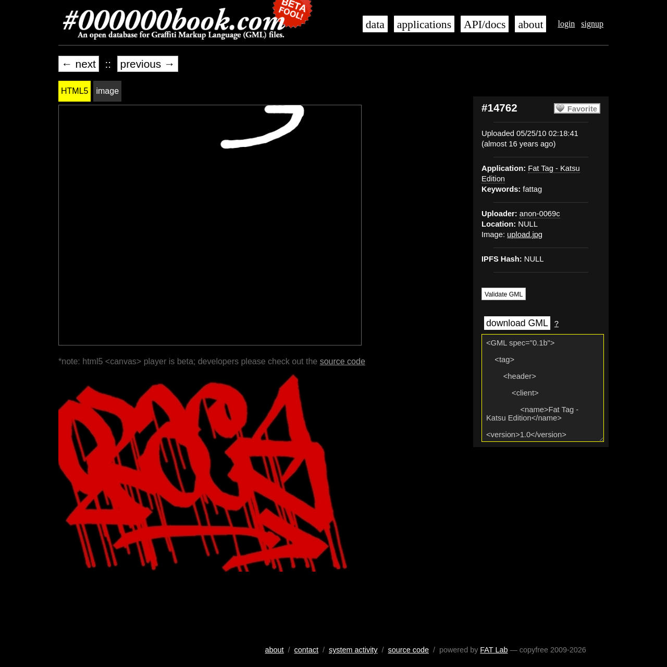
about (530, 24)
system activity (353, 650)
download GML (517, 323)
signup (592, 23)
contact (306, 650)
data (375, 24)
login (566, 23)
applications (424, 24)
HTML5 (74, 91)
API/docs (484, 24)
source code (342, 361)
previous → (147, 64)
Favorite (582, 109)
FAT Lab (494, 650)
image (107, 91)
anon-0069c (540, 213)
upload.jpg (524, 234)
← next (78, 64)
